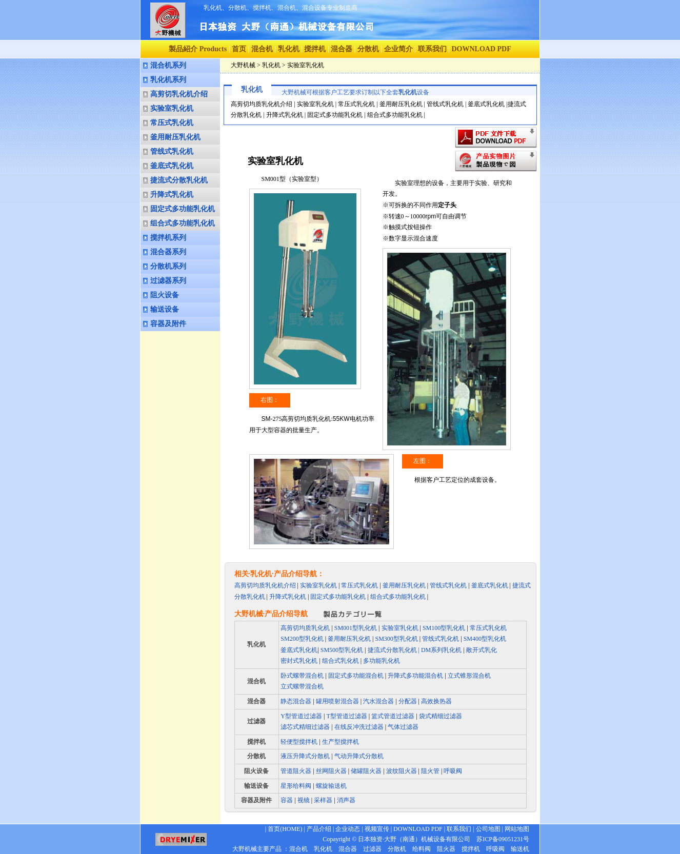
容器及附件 (168, 324)
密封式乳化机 (299, 660)
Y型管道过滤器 (301, 716)
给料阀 (421, 848)
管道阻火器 (296, 771)
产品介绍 (319, 828)
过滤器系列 (168, 280)
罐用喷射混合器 (337, 701)
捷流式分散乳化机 (179, 180)
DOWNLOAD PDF (418, 828)
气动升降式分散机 (359, 756)
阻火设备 (164, 295)
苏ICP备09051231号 (499, 839)
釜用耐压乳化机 (175, 137)
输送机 (520, 848)
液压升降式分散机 (305, 756)
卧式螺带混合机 (302, 675)
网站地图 (517, 828)
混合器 (341, 49)
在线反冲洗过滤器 (359, 726)
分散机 (368, 49)
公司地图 (488, 828)
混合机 (262, 49)
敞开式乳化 (481, 650)
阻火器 (446, 848)
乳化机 (288, 49)
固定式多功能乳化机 (182, 209)
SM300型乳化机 (396, 638)
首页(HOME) (285, 828)
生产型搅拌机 (340, 741)
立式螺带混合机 (302, 686)
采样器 (322, 800)
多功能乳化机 (381, 660)
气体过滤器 (403, 726)
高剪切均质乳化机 (305, 628)
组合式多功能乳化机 (182, 223)
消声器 (345, 800)
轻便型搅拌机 (299, 741)
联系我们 (432, 49)
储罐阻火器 (366, 771)
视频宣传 (377, 828)
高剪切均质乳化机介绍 (261, 104)
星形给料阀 (296, 785)
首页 (239, 49)
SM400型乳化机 (485, 638)
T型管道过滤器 (346, 716)
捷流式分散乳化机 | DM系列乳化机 (416, 650)
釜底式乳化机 (171, 166)
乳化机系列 (168, 80)
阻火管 (430, 771)
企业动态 (347, 828)
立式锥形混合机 (469, 675)
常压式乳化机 (171, 123)
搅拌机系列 (168, 237)
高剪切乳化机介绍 (179, 94)
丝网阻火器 (331, 771)
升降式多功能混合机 (415, 675)
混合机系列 (168, 65)
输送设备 (164, 309)
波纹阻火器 (401, 771)
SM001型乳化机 (355, 628)
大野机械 (243, 65)
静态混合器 (296, 701)
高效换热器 (436, 701)
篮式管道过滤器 (392, 716)
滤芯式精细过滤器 (305, 726)
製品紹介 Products (198, 49)
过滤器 (256, 721)
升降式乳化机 (171, 194)
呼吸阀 (453, 771)
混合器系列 (168, 252)
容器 (287, 800)
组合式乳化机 (340, 660)
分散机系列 (168, 266)
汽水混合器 (378, 701)
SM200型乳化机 (302, 638)
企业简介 (398, 49)
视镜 (303, 800)
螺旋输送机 (331, 785)
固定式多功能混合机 (356, 675)
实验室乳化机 (171, 108)
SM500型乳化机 (342, 650)
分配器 (407, 701)
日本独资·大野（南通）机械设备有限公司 (414, 839)
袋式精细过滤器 (440, 716)
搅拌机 (315, 49)
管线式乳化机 (171, 151)
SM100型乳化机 (444, 628)
